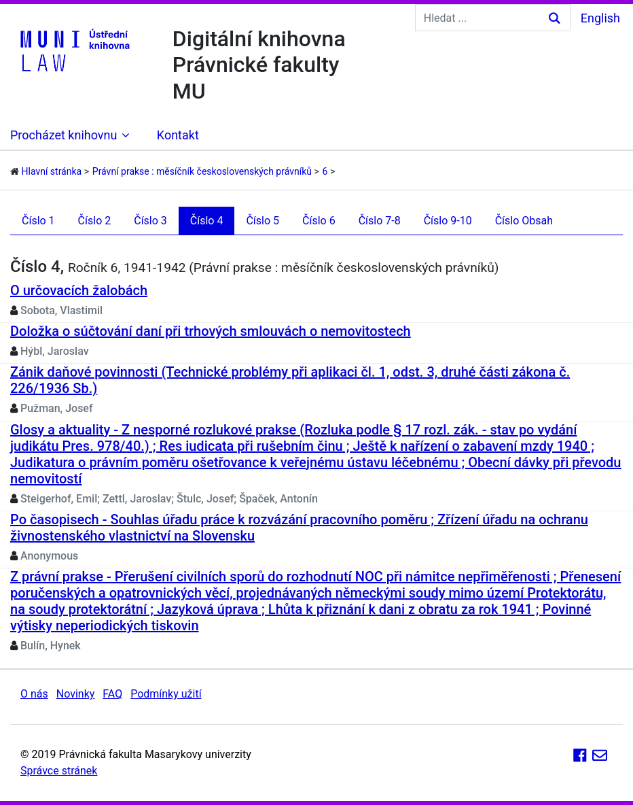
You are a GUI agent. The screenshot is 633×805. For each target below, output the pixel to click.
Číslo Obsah (524, 220)
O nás (34, 693)
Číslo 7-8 (380, 220)
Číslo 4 (206, 220)
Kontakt (178, 135)
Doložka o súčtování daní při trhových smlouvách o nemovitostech (210, 331)
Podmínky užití (165, 693)
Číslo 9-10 (448, 220)
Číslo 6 (319, 220)
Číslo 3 (150, 220)
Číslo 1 (38, 220)
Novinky (75, 693)
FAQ (112, 693)
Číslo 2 (94, 220)
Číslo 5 (262, 220)
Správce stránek (58, 770)
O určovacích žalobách (78, 290)
